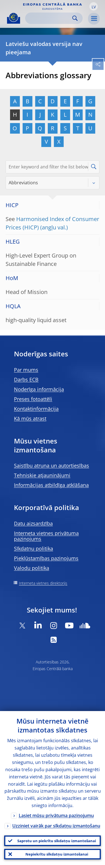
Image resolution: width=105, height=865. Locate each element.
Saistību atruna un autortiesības (51, 465)
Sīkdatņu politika (33, 548)
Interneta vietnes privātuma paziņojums (46, 536)
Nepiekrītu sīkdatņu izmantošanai (56, 854)
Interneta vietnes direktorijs (43, 583)
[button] (93, 6)
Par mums (26, 369)
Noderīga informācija (39, 389)
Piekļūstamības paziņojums (46, 558)
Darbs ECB (26, 379)
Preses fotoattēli (33, 399)
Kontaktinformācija (36, 408)
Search (75, 18)
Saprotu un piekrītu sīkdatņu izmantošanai (56, 840)
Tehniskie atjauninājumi (42, 475)
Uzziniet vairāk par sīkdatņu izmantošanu (56, 826)
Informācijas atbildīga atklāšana (51, 485)
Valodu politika (31, 568)
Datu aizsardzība (33, 523)
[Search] (49, 18)
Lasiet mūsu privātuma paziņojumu (56, 815)
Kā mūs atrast (30, 418)
